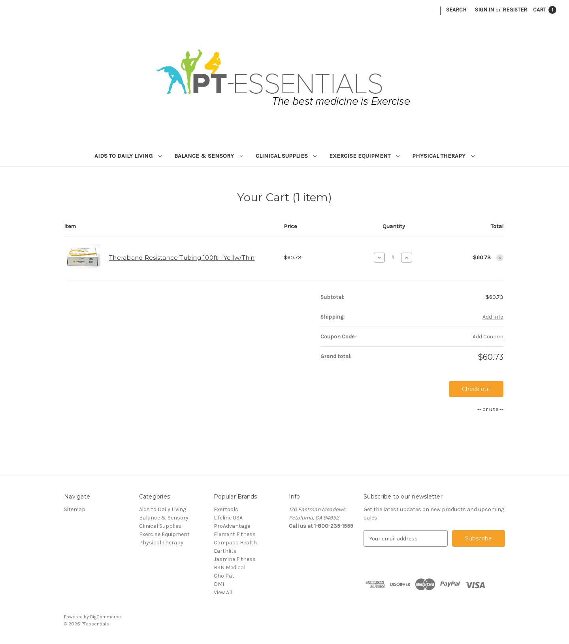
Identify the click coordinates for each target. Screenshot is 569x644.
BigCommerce (105, 616)
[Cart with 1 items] (545, 9)
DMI (219, 584)
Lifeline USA (228, 517)
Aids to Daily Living (128, 155)
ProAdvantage (232, 526)
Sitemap (74, 509)
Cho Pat (224, 575)
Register (515, 9)
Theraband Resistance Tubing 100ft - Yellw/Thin (182, 257)
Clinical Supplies (286, 155)
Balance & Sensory (208, 155)
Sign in (484, 9)
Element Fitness (235, 534)
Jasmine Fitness (235, 559)
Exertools (226, 509)
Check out (476, 389)
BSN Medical (229, 567)
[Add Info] (492, 317)
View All (223, 592)
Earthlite (225, 551)
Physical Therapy (443, 155)
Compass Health (235, 542)
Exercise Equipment (364, 155)
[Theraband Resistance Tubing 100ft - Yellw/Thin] (393, 257)
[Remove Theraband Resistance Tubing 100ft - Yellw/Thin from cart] (499, 257)
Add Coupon (488, 336)
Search (456, 9)
